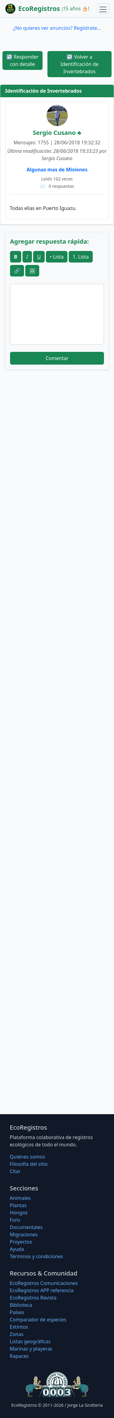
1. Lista (81, 256)
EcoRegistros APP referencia (42, 1290)
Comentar (57, 358)
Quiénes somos (27, 1156)
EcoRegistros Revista (33, 1297)
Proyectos (21, 1241)
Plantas (18, 1205)
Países (17, 1312)
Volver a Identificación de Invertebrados (79, 64)
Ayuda (17, 1249)
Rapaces (19, 1356)
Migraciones (24, 1234)
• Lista (57, 256)
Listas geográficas (30, 1341)
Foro (15, 1220)
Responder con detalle (22, 60)
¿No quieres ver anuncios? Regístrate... (57, 28)
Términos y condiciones (36, 1256)
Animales (20, 1198)
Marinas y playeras (31, 1348)
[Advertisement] (57, 446)
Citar (15, 1171)
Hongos (19, 1212)
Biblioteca (21, 1305)
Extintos (19, 1327)
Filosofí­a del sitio (29, 1164)
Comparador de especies (38, 1319)
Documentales (26, 1227)
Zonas (16, 1334)
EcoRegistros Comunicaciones (44, 1283)
